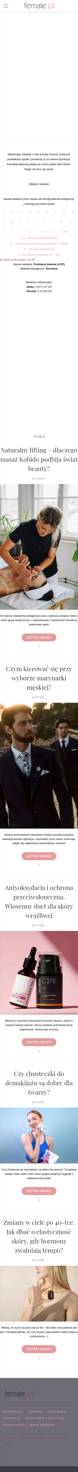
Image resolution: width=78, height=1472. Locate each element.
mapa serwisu (42, 1425)
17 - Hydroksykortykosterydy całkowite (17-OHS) (39, 243)
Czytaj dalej (39, 637)
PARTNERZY (58, 1411)
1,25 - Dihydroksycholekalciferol (39, 238)
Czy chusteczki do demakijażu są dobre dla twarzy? (39, 1082)
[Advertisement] (39, 94)
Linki (65, 231)
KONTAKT (36, 1411)
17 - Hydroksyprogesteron (39, 249)
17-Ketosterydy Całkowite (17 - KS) (39, 254)
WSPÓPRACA (13, 1411)
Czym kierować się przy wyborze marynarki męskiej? (39, 677)
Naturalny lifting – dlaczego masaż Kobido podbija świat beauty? (39, 459)
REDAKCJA (12, 1418)
